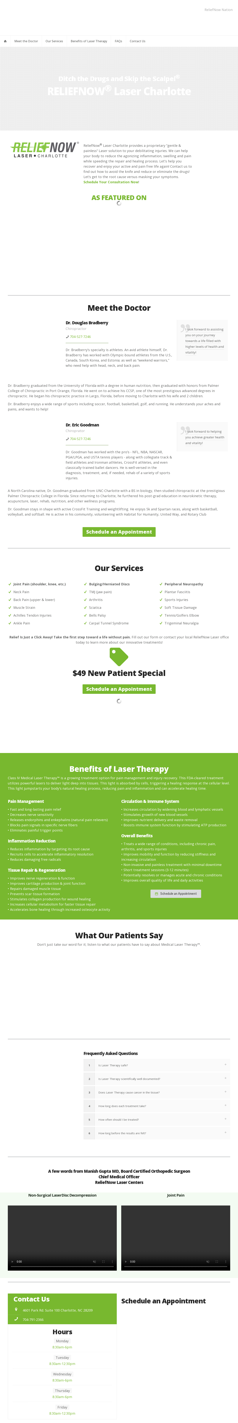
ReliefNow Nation (219, 9)
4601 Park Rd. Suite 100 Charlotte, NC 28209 (58, 1310)
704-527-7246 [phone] (80, 336)
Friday (62, 1407)
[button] (156, 1065)
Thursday (62, 1390)
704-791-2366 (33, 1319)
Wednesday (62, 1374)
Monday (62, 1341)
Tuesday (62, 1357)
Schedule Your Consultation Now (110, 182)
